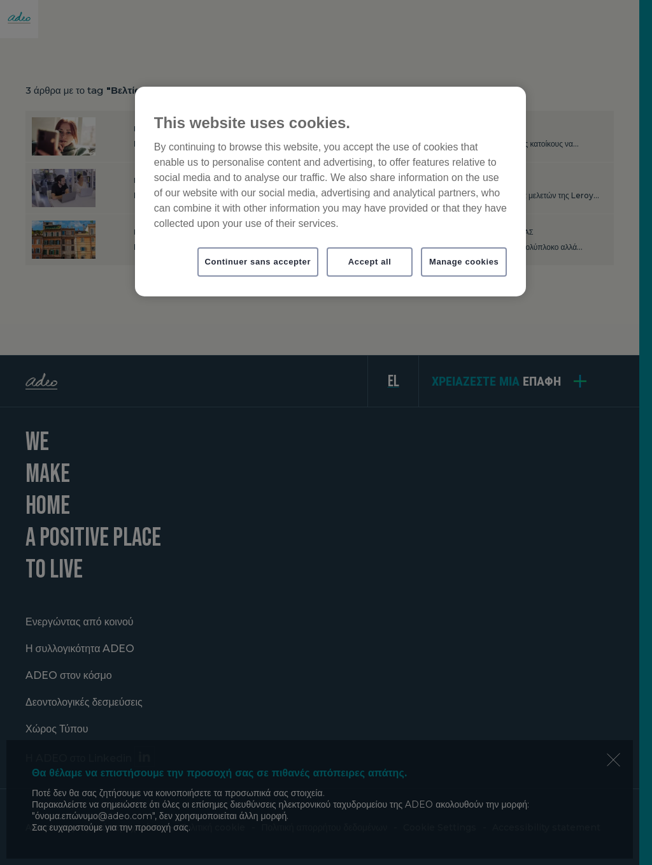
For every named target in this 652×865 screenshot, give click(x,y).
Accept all (370, 261)
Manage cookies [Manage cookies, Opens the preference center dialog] (464, 261)
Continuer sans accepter (258, 261)
